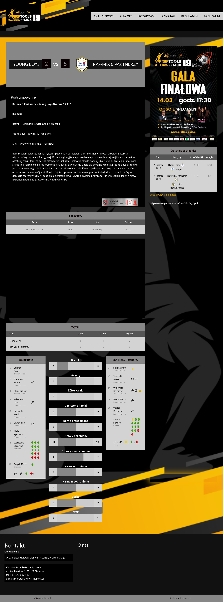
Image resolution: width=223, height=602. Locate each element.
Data (158, 157)
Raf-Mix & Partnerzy (19, 347)
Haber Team (176, 165)
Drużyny (177, 157)
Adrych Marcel (20, 464)
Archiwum (212, 16)
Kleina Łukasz (20, 391)
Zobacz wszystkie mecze (163, 194)
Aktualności (104, 16)
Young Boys (15, 341)
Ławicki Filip (19, 423)
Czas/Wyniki (196, 157)
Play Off (126, 16)
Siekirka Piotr (119, 368)
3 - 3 (196, 165)
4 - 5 (196, 176)
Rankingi (168, 16)
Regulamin (189, 16)
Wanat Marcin (119, 399)
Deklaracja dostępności (180, 598)
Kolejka (210, 157)
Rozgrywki (146, 16)
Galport (177, 169)
